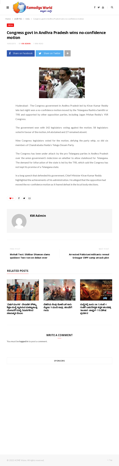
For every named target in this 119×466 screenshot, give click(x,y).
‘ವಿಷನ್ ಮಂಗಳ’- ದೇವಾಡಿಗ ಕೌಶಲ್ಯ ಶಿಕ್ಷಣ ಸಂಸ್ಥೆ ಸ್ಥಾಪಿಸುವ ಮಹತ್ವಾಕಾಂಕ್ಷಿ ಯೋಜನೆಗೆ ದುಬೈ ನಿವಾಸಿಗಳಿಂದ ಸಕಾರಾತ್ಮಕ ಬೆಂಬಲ (22, 309)
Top (109, 460)
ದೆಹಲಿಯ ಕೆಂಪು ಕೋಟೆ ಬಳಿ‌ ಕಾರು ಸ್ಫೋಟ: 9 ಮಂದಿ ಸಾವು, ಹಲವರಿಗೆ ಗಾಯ (58, 307)
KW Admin (26, 43)
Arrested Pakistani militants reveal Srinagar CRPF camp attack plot (89, 256)
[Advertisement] (59, 403)
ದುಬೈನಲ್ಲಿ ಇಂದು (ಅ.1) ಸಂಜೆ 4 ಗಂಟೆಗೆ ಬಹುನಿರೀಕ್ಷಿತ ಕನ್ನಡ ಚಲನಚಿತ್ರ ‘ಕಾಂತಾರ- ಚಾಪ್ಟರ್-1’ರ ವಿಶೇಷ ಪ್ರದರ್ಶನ (95, 309)
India (10, 25)
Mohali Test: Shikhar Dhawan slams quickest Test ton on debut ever (30, 256)
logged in (23, 341)
